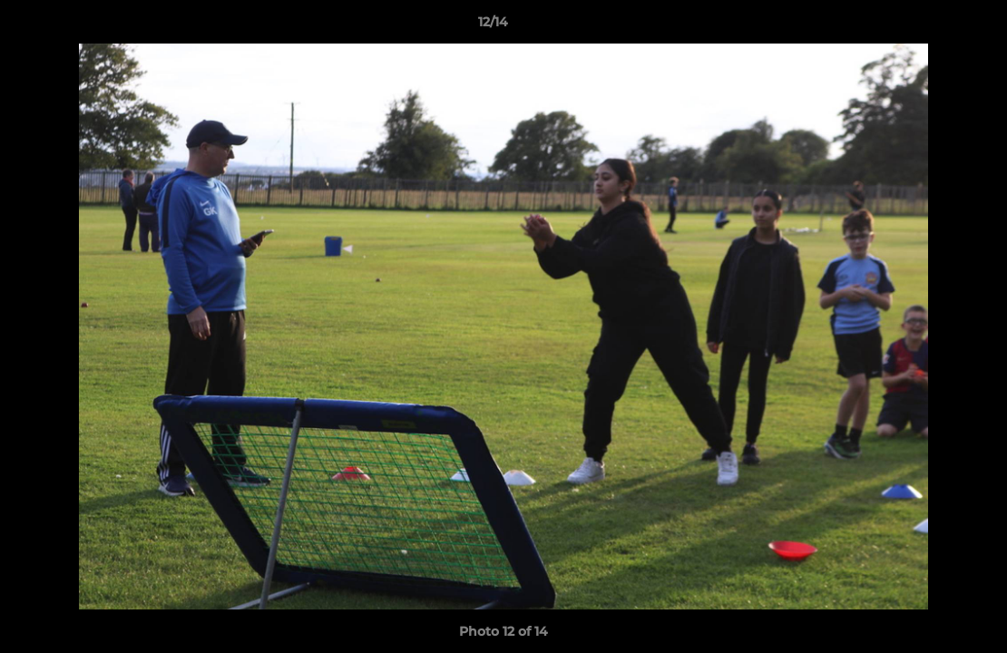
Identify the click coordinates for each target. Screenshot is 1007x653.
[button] (931, 26)
